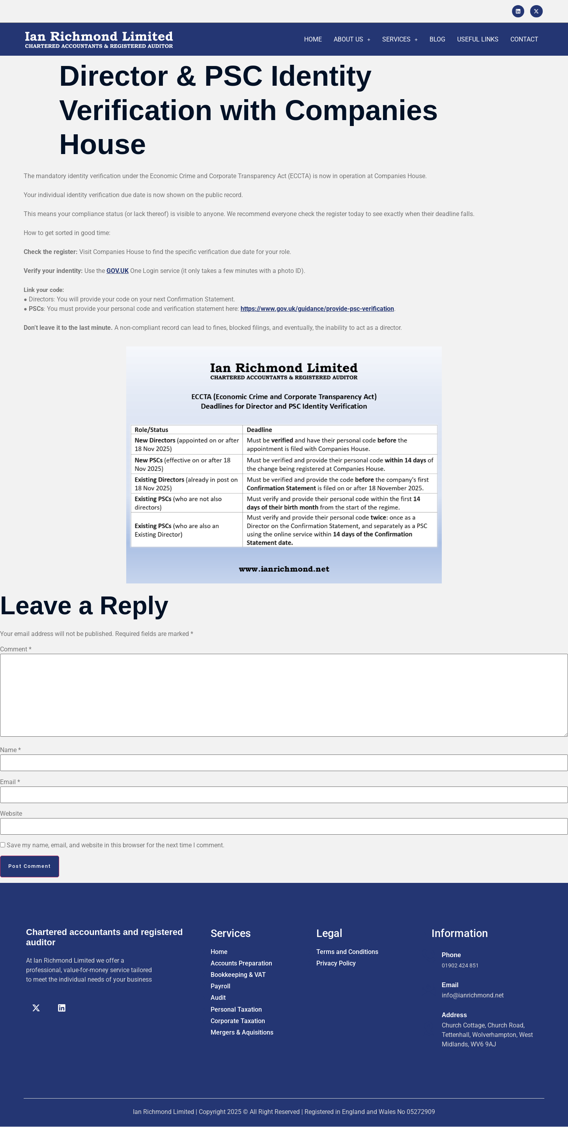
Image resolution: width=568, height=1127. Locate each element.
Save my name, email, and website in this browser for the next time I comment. (115, 845)
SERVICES (400, 39)
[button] (352, 39)
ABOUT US (352, 39)
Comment (16, 649)
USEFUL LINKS (478, 39)
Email (10, 782)
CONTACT (524, 39)
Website (11, 814)
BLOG (437, 39)
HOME (313, 39)
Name (10, 750)
